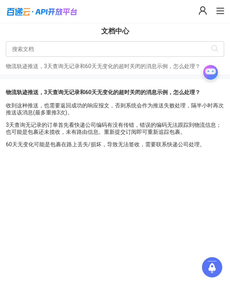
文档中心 (115, 31)
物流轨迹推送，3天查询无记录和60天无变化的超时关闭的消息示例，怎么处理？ (103, 66)
